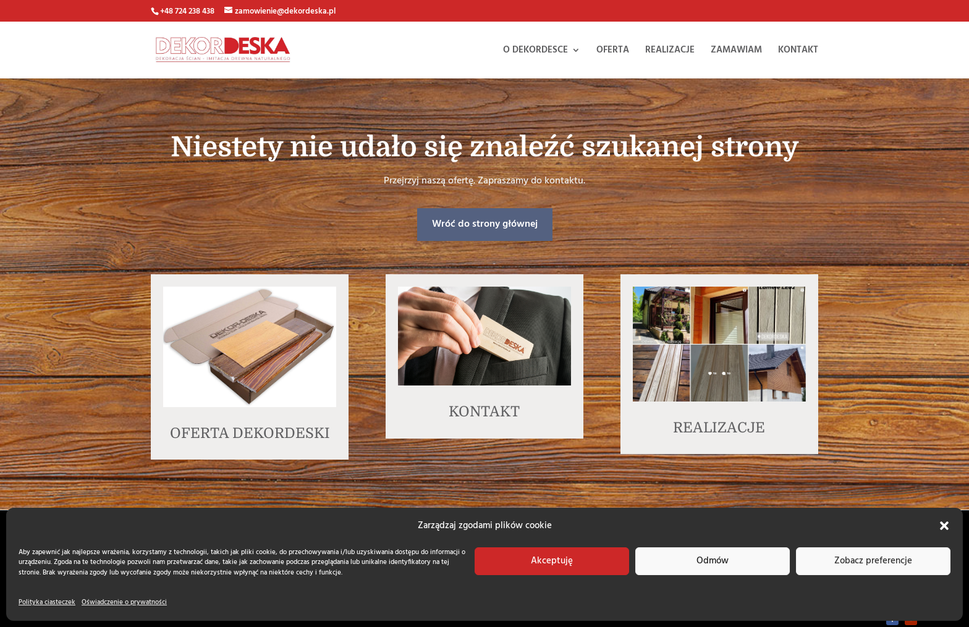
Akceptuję (552, 560)
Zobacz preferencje (873, 560)
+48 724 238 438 (187, 11)
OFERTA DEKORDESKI (250, 433)
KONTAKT (798, 51)
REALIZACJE (670, 51)
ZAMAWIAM (736, 51)
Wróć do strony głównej (483, 224)
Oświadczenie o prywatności (124, 602)
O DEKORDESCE (535, 51)
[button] (944, 526)
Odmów (712, 560)
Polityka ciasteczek (47, 602)
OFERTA (612, 51)
